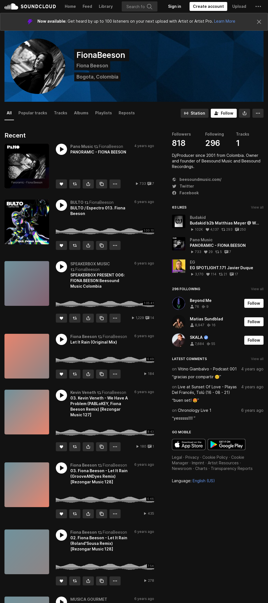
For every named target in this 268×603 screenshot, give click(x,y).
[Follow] (224, 113)
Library (106, 6)
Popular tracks (32, 112)
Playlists (103, 112)
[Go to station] (195, 113)
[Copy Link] (101, 183)
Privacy (192, 457)
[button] (258, 6)
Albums (81, 112)
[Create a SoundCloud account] (208, 6)
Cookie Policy (215, 457)
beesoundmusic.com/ (196, 179)
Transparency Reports (232, 468)
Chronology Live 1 (194, 410)
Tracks (60, 112)
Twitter (183, 186)
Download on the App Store (188, 444)
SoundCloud (30, 6)
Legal (177, 457)
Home (70, 6)
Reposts (127, 112)
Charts (201, 468)
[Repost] (74, 183)
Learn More (224, 21)
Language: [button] (193, 480)
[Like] (61, 183)
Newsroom (182, 468)
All (9, 112)
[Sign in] (175, 6)
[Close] (259, 22)
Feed (87, 6)
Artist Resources (223, 462)
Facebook (185, 192)
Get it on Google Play (226, 444)
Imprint (198, 462)
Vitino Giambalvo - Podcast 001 (207, 368)
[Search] (139, 6)
